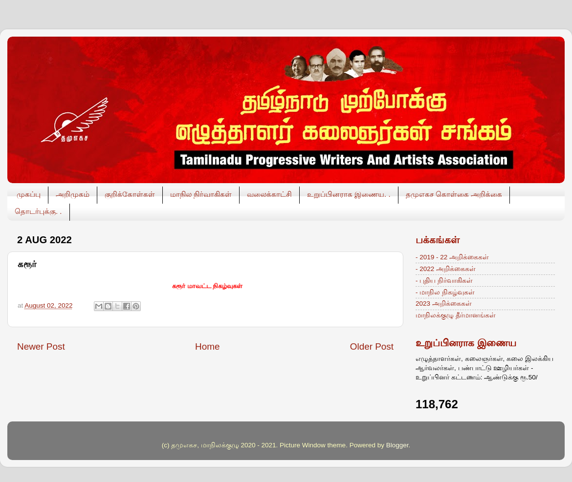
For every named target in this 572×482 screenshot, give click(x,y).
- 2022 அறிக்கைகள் (446, 268)
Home (207, 346)
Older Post (372, 346)
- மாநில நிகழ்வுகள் (445, 292)
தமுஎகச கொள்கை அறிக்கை (454, 194)
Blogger (397, 445)
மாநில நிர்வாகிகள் (201, 194)
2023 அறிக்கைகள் (444, 303)
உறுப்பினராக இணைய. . (349, 194)
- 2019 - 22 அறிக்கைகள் (452, 257)
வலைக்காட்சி (269, 194)
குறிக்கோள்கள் (130, 194)
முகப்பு (29, 194)
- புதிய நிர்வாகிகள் (444, 280)
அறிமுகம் (72, 194)
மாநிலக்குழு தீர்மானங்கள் (456, 315)
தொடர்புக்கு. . (38, 211)
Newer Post (41, 346)
